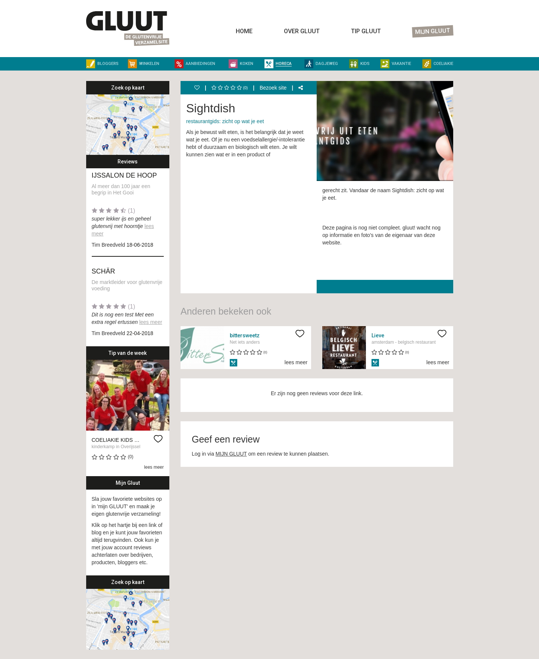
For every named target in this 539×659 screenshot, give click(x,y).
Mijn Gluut (432, 31)
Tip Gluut (366, 31)
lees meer (150, 322)
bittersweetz (245, 335)
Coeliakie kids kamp (120, 440)
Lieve (378, 335)
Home (244, 31)
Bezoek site (273, 88)
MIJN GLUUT (231, 454)
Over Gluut (302, 31)
